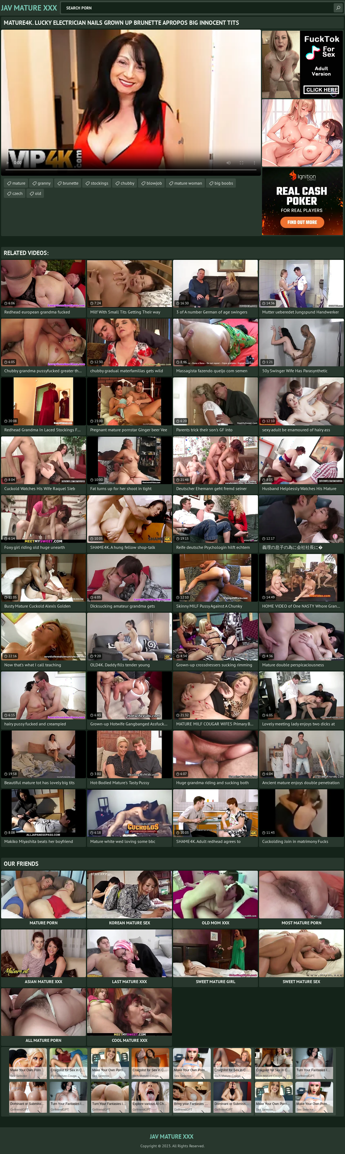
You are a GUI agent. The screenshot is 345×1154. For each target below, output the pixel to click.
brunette (70, 183)
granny (44, 183)
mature (18, 183)
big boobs (224, 183)
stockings (99, 183)
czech (17, 193)
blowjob (154, 183)
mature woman (188, 183)
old (38, 193)
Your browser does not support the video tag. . (131, 103)
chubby (127, 183)
